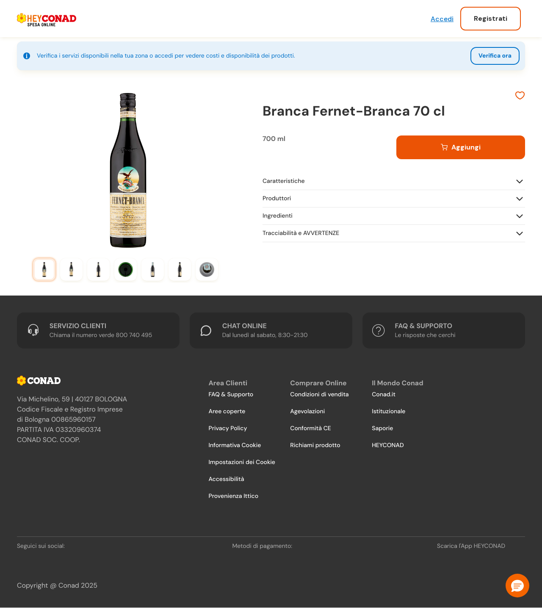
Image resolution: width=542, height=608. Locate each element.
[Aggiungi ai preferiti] (520, 96)
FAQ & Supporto (230, 394)
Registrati (490, 18)
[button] (517, 585)
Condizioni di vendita (319, 394)
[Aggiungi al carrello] (460, 147)
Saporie (382, 428)
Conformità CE (310, 428)
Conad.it (383, 394)
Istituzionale (388, 411)
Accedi (442, 18)
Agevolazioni (307, 411)
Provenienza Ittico (233, 496)
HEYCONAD (388, 445)
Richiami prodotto (315, 445)
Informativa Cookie (234, 445)
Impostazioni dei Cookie (241, 462)
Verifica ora (495, 56)
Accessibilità (226, 479)
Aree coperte (226, 411)
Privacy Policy (227, 428)
